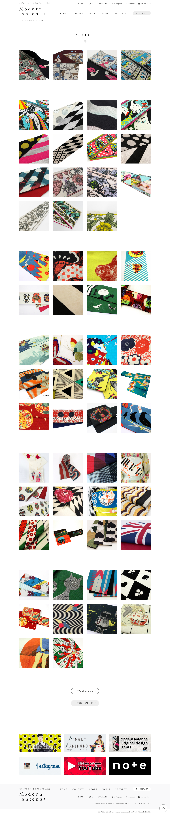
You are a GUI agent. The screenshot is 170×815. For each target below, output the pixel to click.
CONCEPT (77, 13)
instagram (117, 3)
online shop (144, 3)
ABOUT (92, 13)
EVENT (105, 13)
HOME (62, 13)
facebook (130, 3)
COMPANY (102, 3)
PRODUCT (120, 13)
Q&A (91, 3)
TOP (163, 808)
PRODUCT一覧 (85, 703)
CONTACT (142, 13)
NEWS (80, 3)
